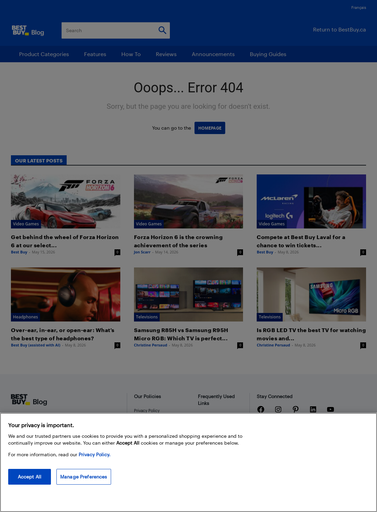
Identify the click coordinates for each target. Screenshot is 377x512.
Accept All (29, 477)
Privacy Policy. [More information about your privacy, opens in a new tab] (94, 454)
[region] (188, 462)
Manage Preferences (83, 477)
